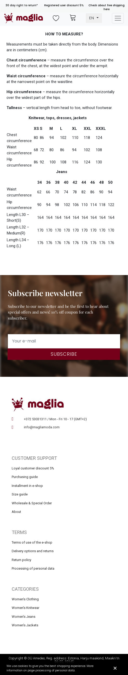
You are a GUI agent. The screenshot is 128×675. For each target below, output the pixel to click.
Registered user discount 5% (64, 5)
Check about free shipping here (106, 7)
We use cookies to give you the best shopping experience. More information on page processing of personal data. (50, 668)
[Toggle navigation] (118, 18)
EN (92, 18)
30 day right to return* (21, 5)
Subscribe (64, 354)
